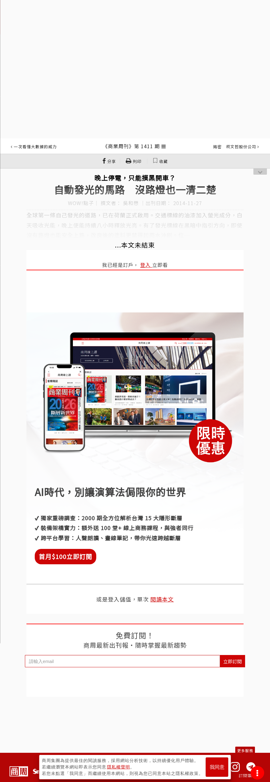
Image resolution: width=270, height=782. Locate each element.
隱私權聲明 (118, 766)
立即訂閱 (232, 661)
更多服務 (245, 750)
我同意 (217, 767)
